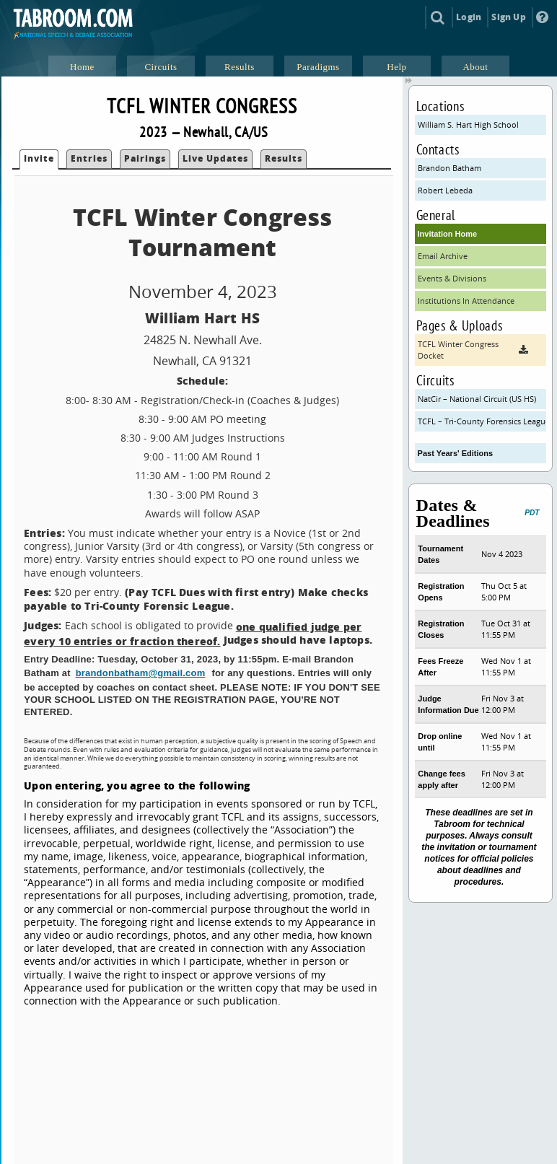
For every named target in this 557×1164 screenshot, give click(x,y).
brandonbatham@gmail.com (141, 673)
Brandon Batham (449, 167)
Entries (89, 158)
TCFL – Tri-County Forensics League (482, 421)
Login (468, 17)
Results (283, 158)
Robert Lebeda (445, 190)
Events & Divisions (452, 278)
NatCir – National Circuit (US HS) (477, 398)
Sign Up (508, 17)
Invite (39, 158)
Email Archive (443, 255)
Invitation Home (448, 233)
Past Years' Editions (456, 453)
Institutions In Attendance (466, 300)
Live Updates (215, 158)
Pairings (145, 158)
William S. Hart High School (468, 124)
